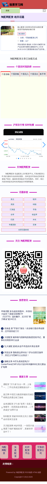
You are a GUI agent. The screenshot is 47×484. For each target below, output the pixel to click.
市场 (34, 209)
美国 (12, 204)
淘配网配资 (4, 450)
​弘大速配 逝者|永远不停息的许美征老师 (22, 346)
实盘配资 (15, 452)
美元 (12, 199)
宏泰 (34, 225)
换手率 (43, 74)
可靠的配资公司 (40, 450)
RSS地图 (28, 472)
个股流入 (25, 74)
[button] (3, 145)
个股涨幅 (6, 74)
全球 (12, 214)
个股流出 (34, 74)
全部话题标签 (23, 230)
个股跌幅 (15, 74)
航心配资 (22, 34)
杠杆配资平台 (27, 450)
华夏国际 (12, 225)
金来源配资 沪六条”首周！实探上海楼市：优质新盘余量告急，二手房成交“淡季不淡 (18, 407)
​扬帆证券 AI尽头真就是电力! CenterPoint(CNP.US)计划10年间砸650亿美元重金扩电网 (23, 364)
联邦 (34, 199)
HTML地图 (37, 472)
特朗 (34, 204)
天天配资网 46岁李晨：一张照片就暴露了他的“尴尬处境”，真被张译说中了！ (18, 429)
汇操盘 (12, 209)
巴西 (12, 220)
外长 (34, 220)
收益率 (34, 214)
